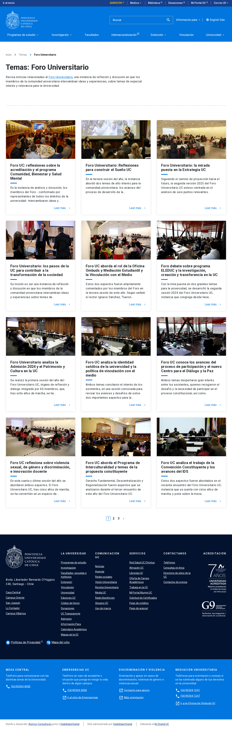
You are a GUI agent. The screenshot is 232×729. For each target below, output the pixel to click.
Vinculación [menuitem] (186, 35)
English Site (215, 20)
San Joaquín (13, 602)
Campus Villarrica (16, 613)
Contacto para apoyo (137, 690)
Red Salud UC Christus (142, 562)
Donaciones (175, 2)
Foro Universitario (61, 77)
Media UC (100, 592)
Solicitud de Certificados (143, 597)
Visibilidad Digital (69, 724)
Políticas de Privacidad (23, 642)
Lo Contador (13, 608)
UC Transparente (70, 613)
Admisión (116, 2)
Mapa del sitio (58, 642)
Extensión (66, 582)
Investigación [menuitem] (62, 35)
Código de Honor (70, 603)
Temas (23, 54)
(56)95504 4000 (20, 686)
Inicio (9, 54)
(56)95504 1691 (190, 690)
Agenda (99, 571)
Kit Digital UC (162, 724)
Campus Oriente (15, 597)
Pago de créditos (139, 603)
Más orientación (134, 697)
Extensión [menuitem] (159, 35)
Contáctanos (175, 553)
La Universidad (73, 553)
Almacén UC (136, 567)
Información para (188, 19)
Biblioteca (154, 2)
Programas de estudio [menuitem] (23, 35)
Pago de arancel (138, 608)
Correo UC (221, 3)
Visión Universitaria (106, 582)
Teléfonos (169, 562)
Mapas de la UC (69, 634)
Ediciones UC (68, 597)
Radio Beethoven (105, 597)
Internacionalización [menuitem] (123, 35)
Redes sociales (103, 576)
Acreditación (214, 553)
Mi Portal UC (198, 2)
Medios (136, 3)
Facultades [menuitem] (92, 35)
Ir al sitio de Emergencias (82, 697)
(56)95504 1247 (190, 696)
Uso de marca (103, 608)
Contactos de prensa (175, 582)
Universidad (67, 592)
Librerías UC (136, 573)
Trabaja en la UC (138, 587)
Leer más (62, 208)
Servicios (137, 553)
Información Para (71, 624)
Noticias (99, 566)
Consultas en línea (173, 567)
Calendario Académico (74, 629)
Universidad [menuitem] (215, 35)
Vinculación (67, 587)
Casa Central (13, 592)
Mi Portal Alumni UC (140, 592)
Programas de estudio (73, 562)
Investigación (68, 567)
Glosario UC (101, 603)
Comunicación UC (107, 555)
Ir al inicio (9, 2)
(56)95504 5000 (77, 690)
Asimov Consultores (39, 724)
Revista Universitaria (107, 587)
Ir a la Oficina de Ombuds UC (198, 703)
